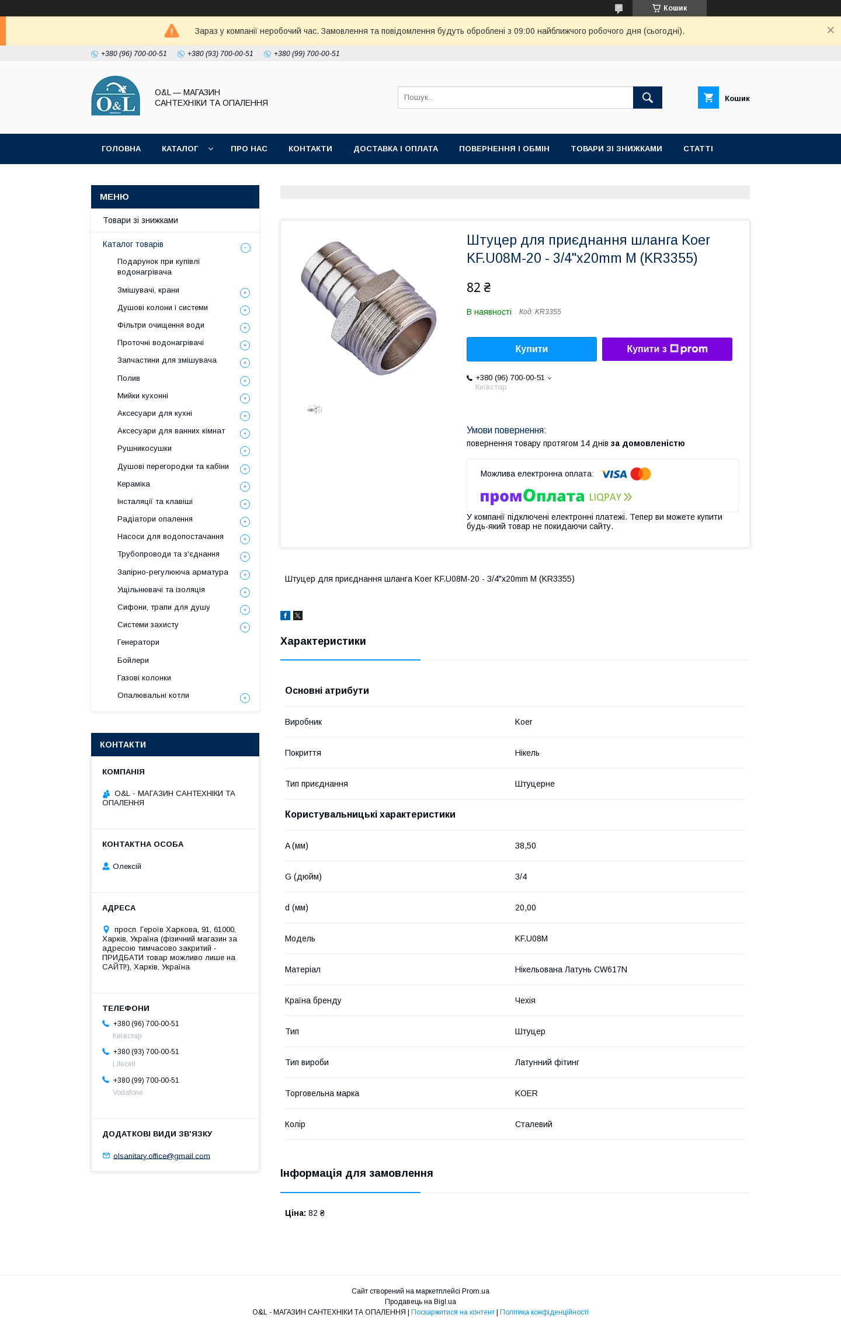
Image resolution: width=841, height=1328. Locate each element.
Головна (121, 148)
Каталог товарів (133, 244)
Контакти (310, 148)
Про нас (249, 148)
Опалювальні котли (153, 695)
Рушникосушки (144, 448)
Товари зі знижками (616, 148)
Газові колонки (144, 677)
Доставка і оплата (395, 148)
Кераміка (133, 483)
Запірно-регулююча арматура (172, 572)
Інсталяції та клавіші (155, 501)
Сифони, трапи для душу (163, 607)
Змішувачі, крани (148, 290)
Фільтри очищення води (160, 325)
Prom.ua (475, 1291)
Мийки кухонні (142, 395)
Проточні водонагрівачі (160, 342)
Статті (698, 148)
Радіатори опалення (155, 518)
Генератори (138, 642)
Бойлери (133, 660)
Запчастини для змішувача (167, 360)
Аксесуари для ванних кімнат (171, 430)
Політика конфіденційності (166, 179)
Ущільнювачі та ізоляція (161, 589)
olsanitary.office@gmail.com (161, 1155)
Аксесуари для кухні (154, 413)
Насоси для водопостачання (170, 536)
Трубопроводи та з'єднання (168, 554)
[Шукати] (647, 97)
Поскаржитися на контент (453, 1312)
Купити (532, 349)
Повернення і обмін (504, 148)
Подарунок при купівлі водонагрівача (158, 266)
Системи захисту (148, 624)
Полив (128, 378)
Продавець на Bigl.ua (420, 1302)
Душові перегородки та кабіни (173, 466)
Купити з (667, 349)
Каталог (180, 148)
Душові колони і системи (162, 307)
